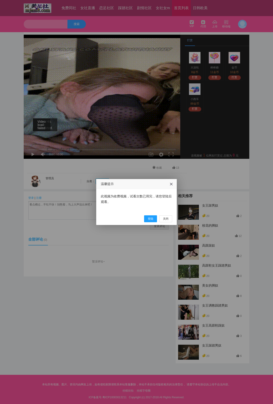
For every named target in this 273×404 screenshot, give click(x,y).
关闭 (165, 218)
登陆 (150, 218)
